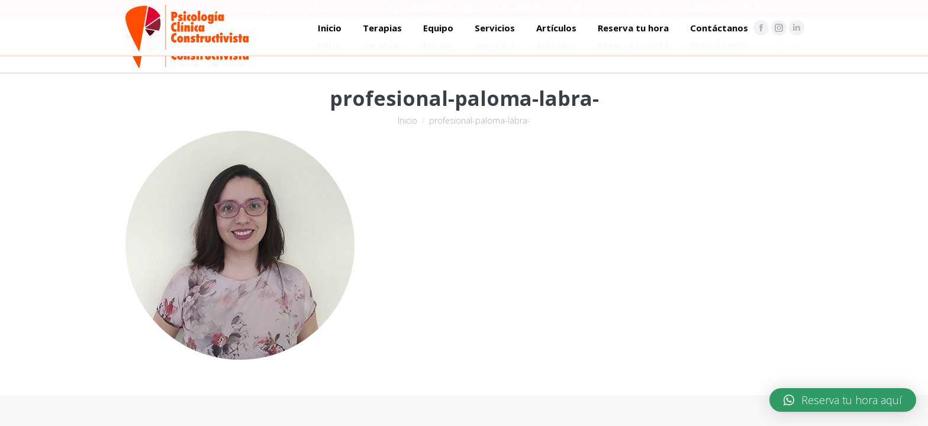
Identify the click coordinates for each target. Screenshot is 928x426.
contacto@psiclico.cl (518, 8)
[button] (842, 400)
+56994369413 (426, 8)
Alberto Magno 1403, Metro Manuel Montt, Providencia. (694, 8)
